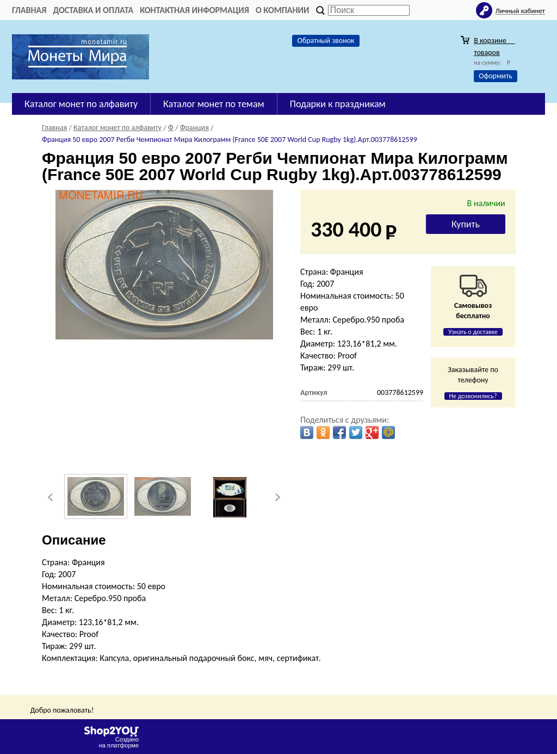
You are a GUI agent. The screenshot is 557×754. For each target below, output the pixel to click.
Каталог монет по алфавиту (81, 104)
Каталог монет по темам (213, 104)
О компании (283, 10)
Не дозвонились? (473, 396)
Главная (29, 10)
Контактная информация (194, 10)
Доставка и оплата (93, 10)
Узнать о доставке (473, 332)
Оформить (495, 76)
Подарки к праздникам (338, 104)
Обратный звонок (325, 40)
